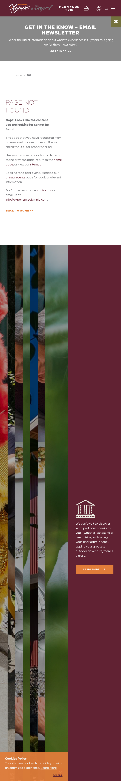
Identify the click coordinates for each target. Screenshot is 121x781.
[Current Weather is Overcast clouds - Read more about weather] (99, 8)
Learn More (94, 569)
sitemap (35, 164)
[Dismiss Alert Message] (116, 21)
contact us (44, 190)
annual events (15, 177)
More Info (58, 51)
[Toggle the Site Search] (106, 8)
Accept (57, 775)
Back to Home (17, 210)
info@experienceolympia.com (26, 199)
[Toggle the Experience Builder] (72, 8)
